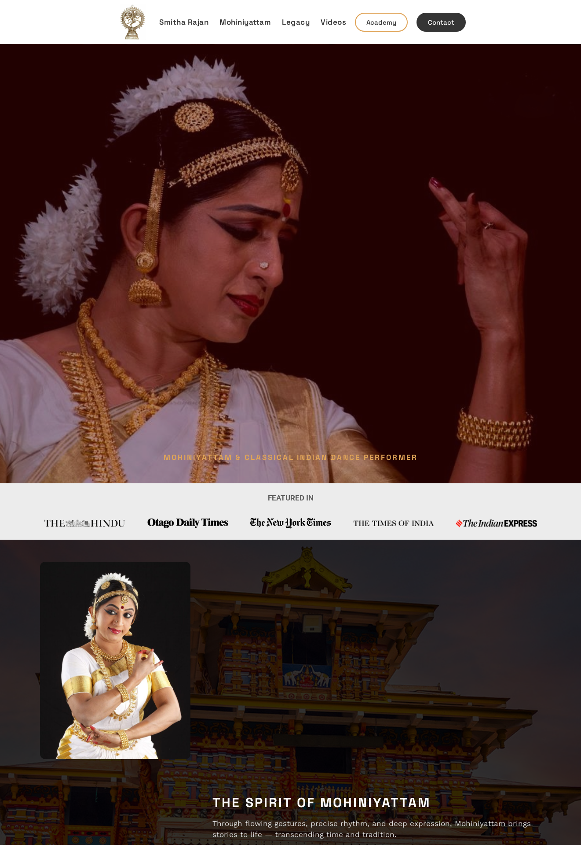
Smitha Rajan (183, 22)
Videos (333, 22)
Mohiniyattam (245, 22)
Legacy (296, 22)
